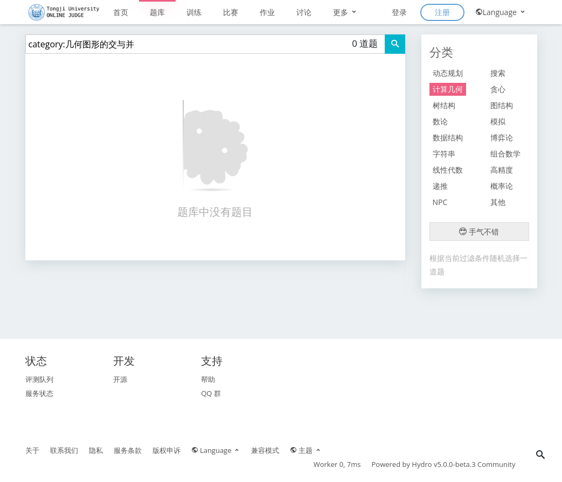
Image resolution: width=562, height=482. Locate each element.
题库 (157, 12)
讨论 (303, 12)
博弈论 (501, 137)
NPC (440, 202)
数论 (440, 121)
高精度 (501, 170)
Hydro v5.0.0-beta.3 (443, 464)
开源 (120, 379)
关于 (32, 450)
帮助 (208, 379)
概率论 (501, 186)
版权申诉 (166, 450)
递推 (440, 186)
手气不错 (479, 231)
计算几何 (448, 89)
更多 (345, 12)
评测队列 (39, 379)
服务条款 (128, 450)
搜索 (497, 73)
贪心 (497, 89)
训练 (194, 12)
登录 (399, 12)
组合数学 (505, 153)
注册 (442, 12)
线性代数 (448, 170)
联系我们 (64, 450)
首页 (120, 12)
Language (500, 12)
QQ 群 (211, 393)
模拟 (497, 121)
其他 (497, 202)
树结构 (444, 105)
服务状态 (39, 393)
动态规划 (448, 73)
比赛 (230, 12)
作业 (267, 12)
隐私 (96, 450)
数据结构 (448, 137)
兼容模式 (265, 450)
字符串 (444, 153)
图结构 (501, 105)
